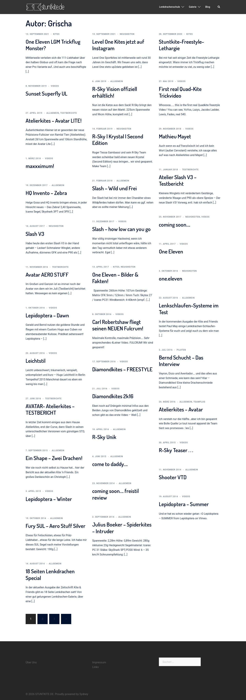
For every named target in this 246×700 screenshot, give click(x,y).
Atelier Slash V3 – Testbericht (177, 180)
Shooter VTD (173, 477)
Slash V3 (35, 233)
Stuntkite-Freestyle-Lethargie (181, 45)
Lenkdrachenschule (169, 6)
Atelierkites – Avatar (181, 409)
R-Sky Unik (104, 436)
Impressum (99, 662)
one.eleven (170, 278)
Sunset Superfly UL (46, 93)
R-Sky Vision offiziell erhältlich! (114, 92)
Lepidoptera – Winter (49, 498)
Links (95, 667)
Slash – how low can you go (121, 228)
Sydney (83, 694)
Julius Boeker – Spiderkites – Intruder (122, 527)
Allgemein (116, 81)
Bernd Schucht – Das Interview (181, 360)
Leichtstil (35, 360)
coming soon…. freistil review (115, 494)
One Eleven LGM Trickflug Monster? (53, 45)
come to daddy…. (110, 463)
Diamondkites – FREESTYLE (122, 369)
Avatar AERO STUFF (47, 274)
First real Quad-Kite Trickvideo (180, 92)
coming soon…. (174, 224)
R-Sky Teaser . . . (176, 450)
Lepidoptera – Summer (184, 503)
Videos (55, 86)
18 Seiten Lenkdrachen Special (50, 574)
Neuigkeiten (127, 34)
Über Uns (31, 662)
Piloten (181, 350)
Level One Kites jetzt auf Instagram (118, 45)
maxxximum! (40, 165)
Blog (207, 6)
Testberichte (68, 113)
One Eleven (171, 251)
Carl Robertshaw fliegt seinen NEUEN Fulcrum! (117, 325)
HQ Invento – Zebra (46, 192)
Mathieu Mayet (175, 136)
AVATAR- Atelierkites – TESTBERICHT (50, 409)
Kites (56, 34)
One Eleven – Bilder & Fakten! (115, 277)
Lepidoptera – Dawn (47, 315)
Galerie (192, 6)
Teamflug (199, 402)
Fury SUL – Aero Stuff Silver (55, 525)
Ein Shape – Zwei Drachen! (54, 457)
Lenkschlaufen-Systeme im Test (188, 308)
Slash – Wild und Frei (114, 188)
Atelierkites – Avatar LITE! (53, 120)
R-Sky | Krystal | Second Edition (117, 139)
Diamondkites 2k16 (112, 396)
